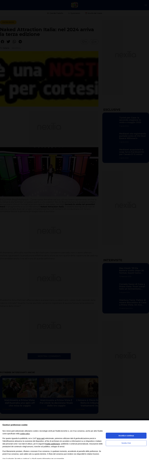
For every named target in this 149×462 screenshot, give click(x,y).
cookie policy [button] (25, 434)
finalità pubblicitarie (52, 444)
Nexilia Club (126, 443)
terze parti (41, 438)
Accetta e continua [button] (126, 436)
